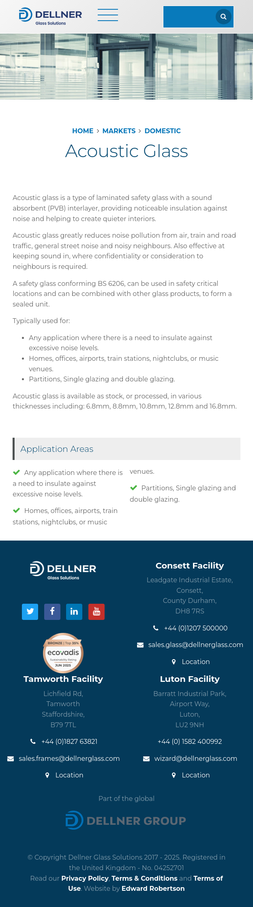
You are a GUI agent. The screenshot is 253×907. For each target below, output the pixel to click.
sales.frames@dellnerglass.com (63, 758)
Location (189, 662)
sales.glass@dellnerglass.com (189, 645)
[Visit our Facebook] (52, 612)
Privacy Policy (85, 878)
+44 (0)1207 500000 (190, 628)
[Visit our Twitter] (30, 612)
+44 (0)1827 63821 (63, 741)
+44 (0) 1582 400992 (190, 741)
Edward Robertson (153, 888)
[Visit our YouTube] (96, 612)
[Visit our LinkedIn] (74, 612)
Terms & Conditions (144, 878)
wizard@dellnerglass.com (190, 758)
